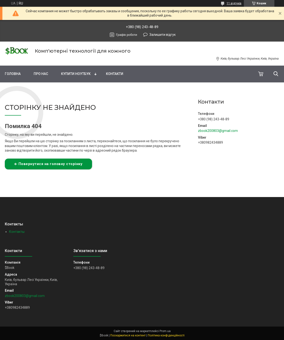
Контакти (114, 74)
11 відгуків (234, 3)
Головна (13, 74)
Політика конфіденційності (166, 335)
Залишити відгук (162, 35)
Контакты (17, 232)
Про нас (41, 74)
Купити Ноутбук (76, 74)
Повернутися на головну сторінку (51, 164)
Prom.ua (165, 331)
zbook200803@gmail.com (218, 131)
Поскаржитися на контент (128, 335)
